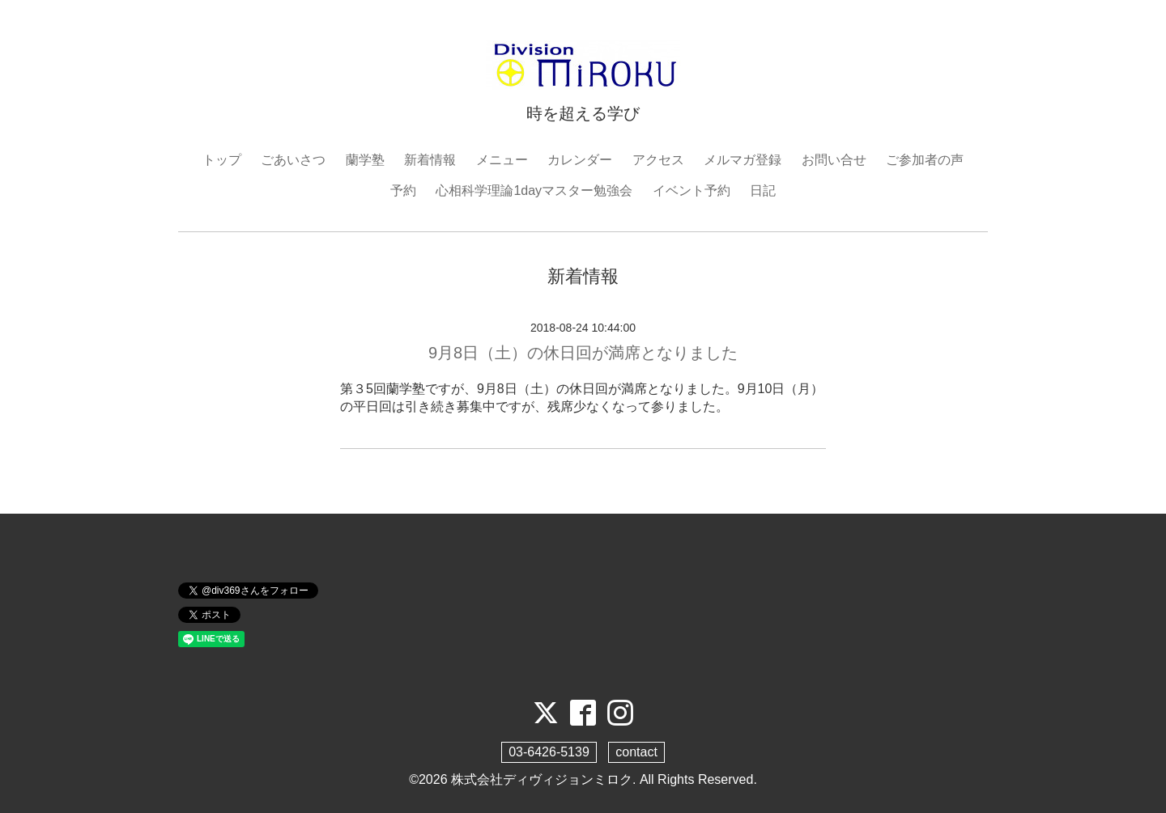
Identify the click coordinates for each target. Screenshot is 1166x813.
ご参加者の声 (925, 160)
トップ (221, 160)
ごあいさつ (293, 160)
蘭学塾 (365, 160)
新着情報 (430, 160)
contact (636, 752)
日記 (763, 190)
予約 (403, 190)
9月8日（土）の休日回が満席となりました (583, 353)
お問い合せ (834, 160)
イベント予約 (691, 190)
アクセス (658, 160)
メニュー (502, 160)
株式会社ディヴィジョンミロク (541, 779)
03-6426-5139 (549, 752)
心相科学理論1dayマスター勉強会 (534, 190)
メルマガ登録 (742, 160)
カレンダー (579, 160)
